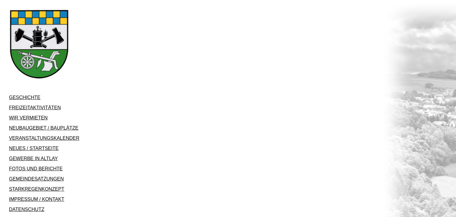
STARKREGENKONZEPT (36, 189)
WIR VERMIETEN (28, 117)
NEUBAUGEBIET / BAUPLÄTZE (43, 127)
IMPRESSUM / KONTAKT (36, 199)
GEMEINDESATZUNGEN (36, 178)
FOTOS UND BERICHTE (36, 168)
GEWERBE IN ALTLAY (33, 158)
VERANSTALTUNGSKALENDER (44, 138)
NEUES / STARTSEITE (34, 148)
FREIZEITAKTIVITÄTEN (35, 107)
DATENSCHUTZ (26, 209)
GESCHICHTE (24, 97)
